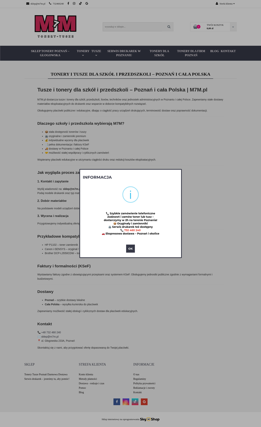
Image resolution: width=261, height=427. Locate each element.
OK (130, 248)
